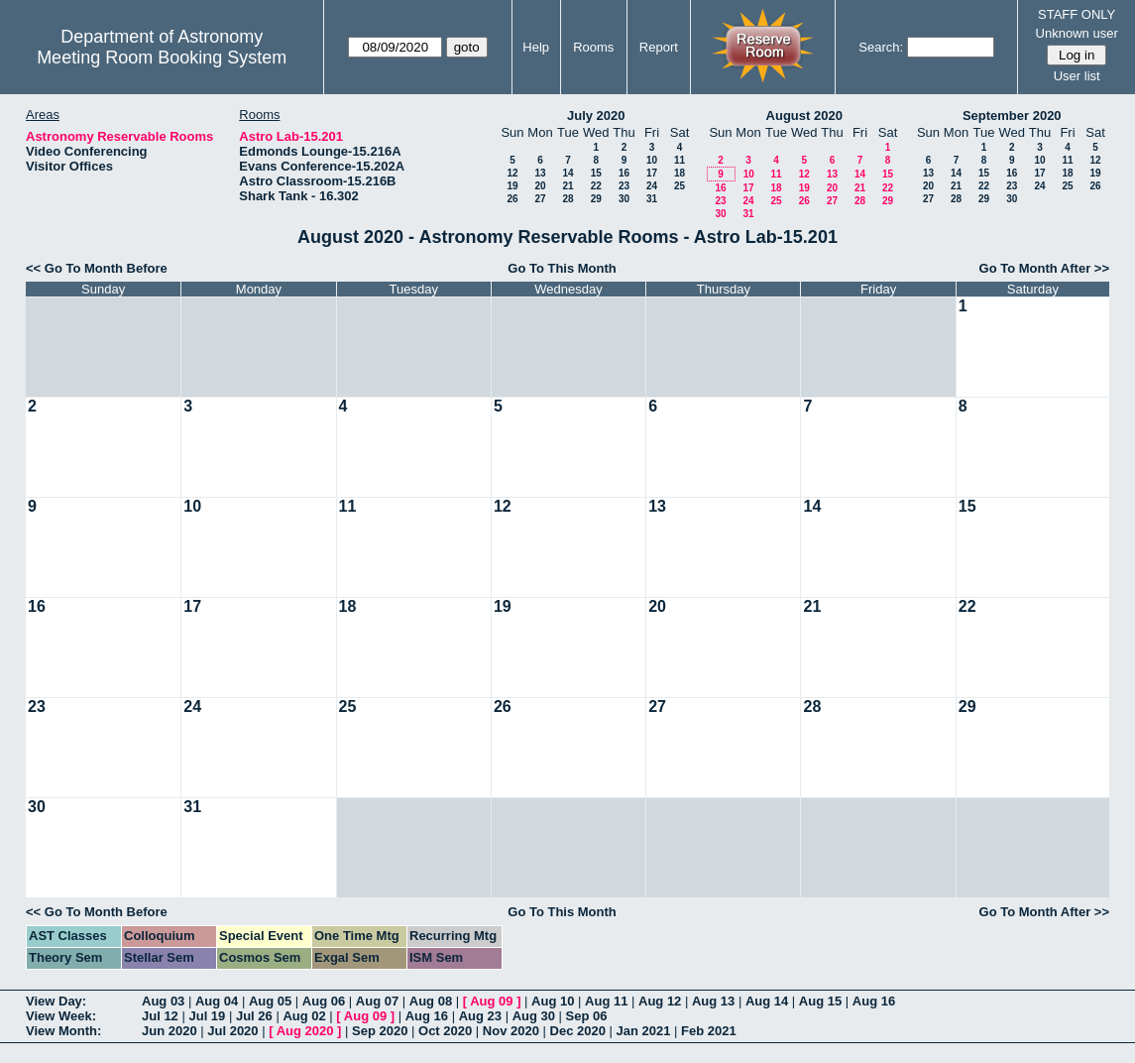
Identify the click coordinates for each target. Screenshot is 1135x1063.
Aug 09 (491, 1001)
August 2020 (804, 115)
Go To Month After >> (1044, 268)
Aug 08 (430, 1001)
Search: (880, 47)
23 (624, 185)
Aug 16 (873, 1001)
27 (539, 198)
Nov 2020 (511, 1030)
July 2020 (596, 115)
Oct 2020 (445, 1030)
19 (512, 185)
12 (512, 173)
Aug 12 (659, 1001)
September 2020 (1012, 115)
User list (1077, 75)
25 (679, 185)
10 (651, 160)
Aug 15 (820, 1001)
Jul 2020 (232, 1030)
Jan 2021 (644, 1030)
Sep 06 (587, 1015)
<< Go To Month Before (97, 268)
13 (539, 173)
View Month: (63, 1030)
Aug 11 (606, 1001)
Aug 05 (270, 1001)
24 (651, 185)
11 (679, 160)
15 (596, 173)
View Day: (56, 1001)
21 (567, 185)
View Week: (61, 1015)
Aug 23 (480, 1015)
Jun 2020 (169, 1030)
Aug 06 (323, 1001)
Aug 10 (552, 1001)
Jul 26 (254, 1015)
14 (567, 173)
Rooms (593, 47)
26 (512, 198)
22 (596, 185)
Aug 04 (216, 1001)
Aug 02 (304, 1015)
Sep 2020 (379, 1030)
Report (658, 47)
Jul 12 (160, 1015)
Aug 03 (163, 1001)
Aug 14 (766, 1001)
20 (539, 185)
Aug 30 (533, 1015)
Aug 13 (713, 1001)
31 (651, 198)
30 (624, 198)
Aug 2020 (305, 1030)
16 (624, 173)
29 (596, 198)
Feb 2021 (709, 1030)
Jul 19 (206, 1015)
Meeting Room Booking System (161, 57)
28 (567, 198)
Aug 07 (377, 1001)
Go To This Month (562, 268)
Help (535, 47)
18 (679, 173)
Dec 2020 (578, 1030)
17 (651, 173)
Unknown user (1077, 33)
